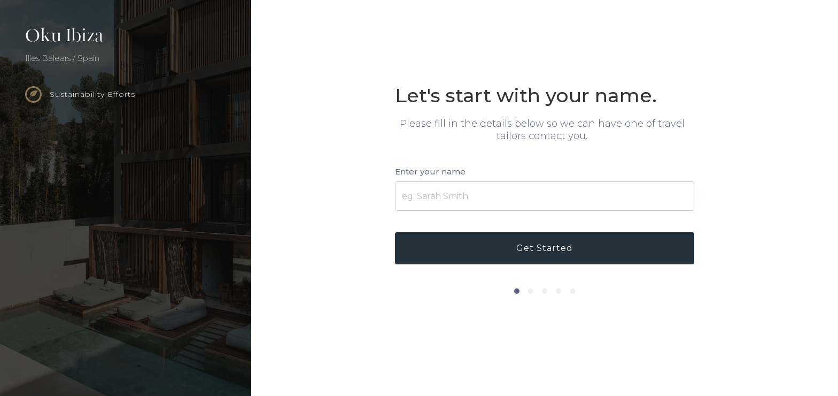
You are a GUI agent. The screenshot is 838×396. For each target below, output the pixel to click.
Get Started (544, 248)
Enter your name (430, 171)
